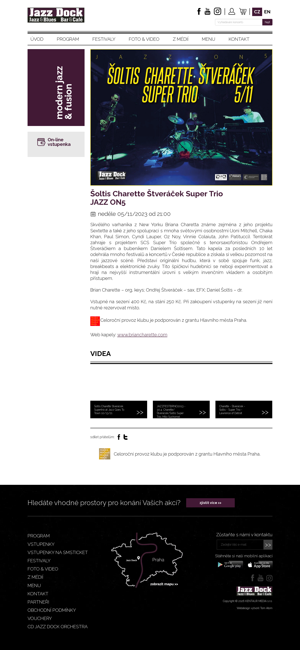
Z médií (180, 39)
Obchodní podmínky (52, 610)
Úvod (36, 39)
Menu (208, 39)
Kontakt (239, 39)
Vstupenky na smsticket (58, 552)
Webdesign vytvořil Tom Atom (254, 608)
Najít (267, 22)
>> (268, 544)
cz (257, 12)
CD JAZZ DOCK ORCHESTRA (58, 626)
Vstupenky (41, 544)
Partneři (38, 602)
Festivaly (103, 39)
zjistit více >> (210, 503)
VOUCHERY (40, 618)
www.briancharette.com (142, 334)
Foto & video (144, 39)
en (267, 12)
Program (68, 39)
